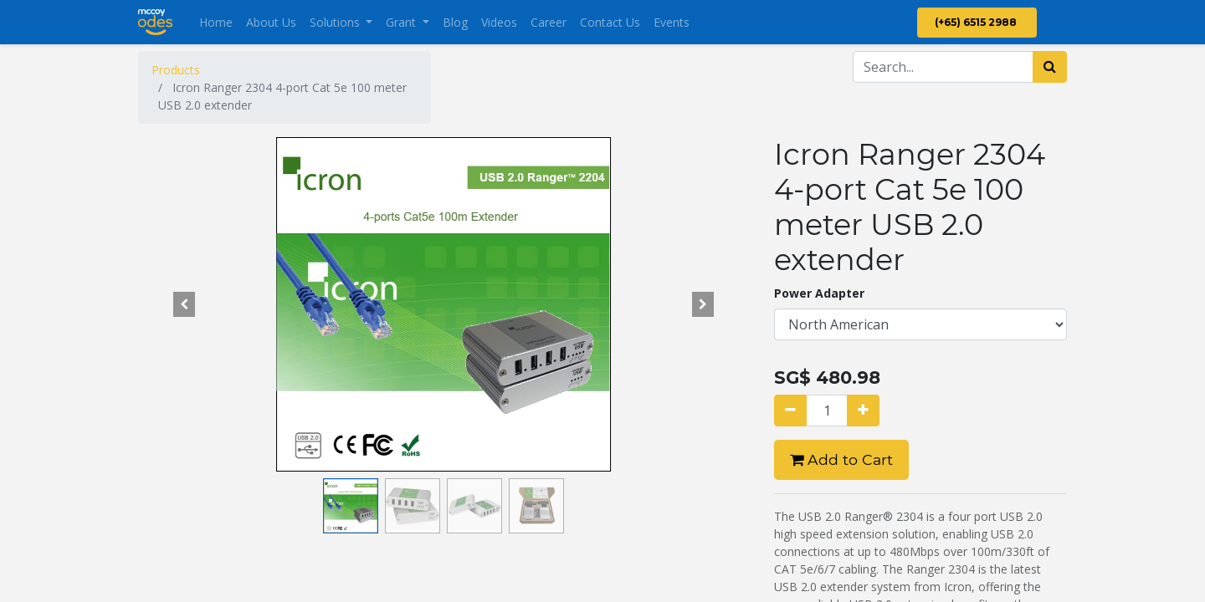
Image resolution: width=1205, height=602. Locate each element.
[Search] (1050, 67)
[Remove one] (790, 410)
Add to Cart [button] (841, 459)
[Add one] (863, 410)
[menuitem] (215, 22)
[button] (184, 304)
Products (175, 70)
